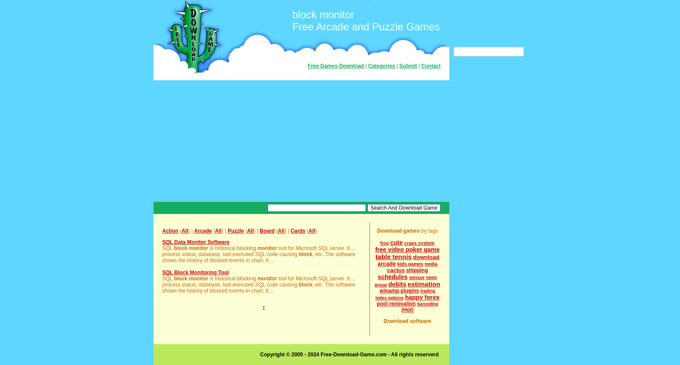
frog (384, 243)
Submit (408, 66)
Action (170, 231)
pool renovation (396, 304)
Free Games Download (336, 66)
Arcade (203, 231)
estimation (424, 284)
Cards (298, 231)
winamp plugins (399, 291)
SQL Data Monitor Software (195, 242)
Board (267, 231)
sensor (417, 277)
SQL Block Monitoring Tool (195, 273)
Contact (431, 66)
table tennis (394, 256)
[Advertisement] (301, 141)
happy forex (422, 297)
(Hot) (408, 310)
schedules (392, 276)
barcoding (427, 304)
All (185, 231)
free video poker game (407, 249)
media (431, 264)
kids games (410, 263)
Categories (381, 66)
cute (396, 242)
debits (397, 284)
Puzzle (236, 231)
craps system (419, 243)
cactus (396, 270)
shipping (417, 270)
